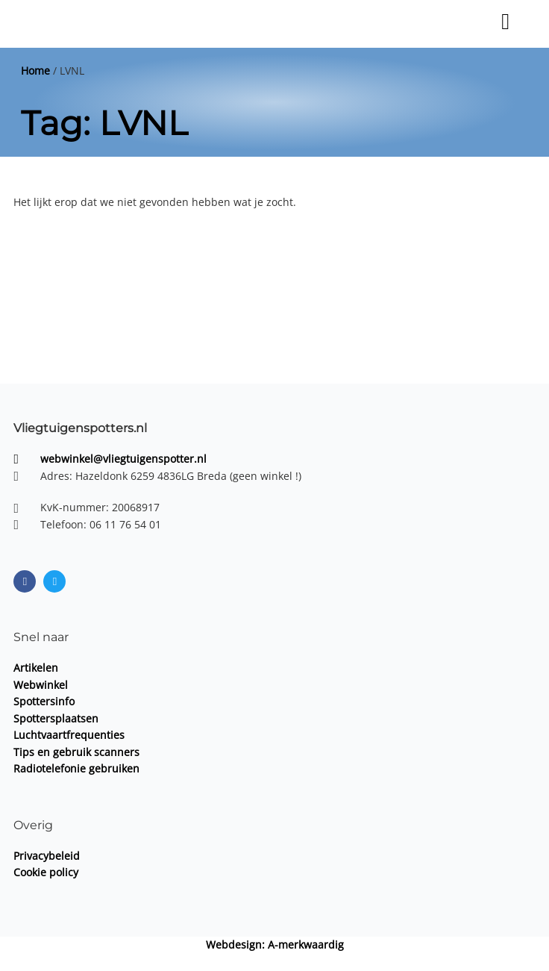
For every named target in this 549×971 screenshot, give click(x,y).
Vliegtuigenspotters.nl (80, 427)
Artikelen (35, 668)
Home (35, 70)
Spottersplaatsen (55, 718)
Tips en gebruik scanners (76, 752)
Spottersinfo (44, 701)
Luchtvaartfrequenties (69, 735)
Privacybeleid (46, 856)
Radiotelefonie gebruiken (76, 768)
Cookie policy (45, 872)
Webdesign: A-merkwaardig (275, 944)
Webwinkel (40, 685)
